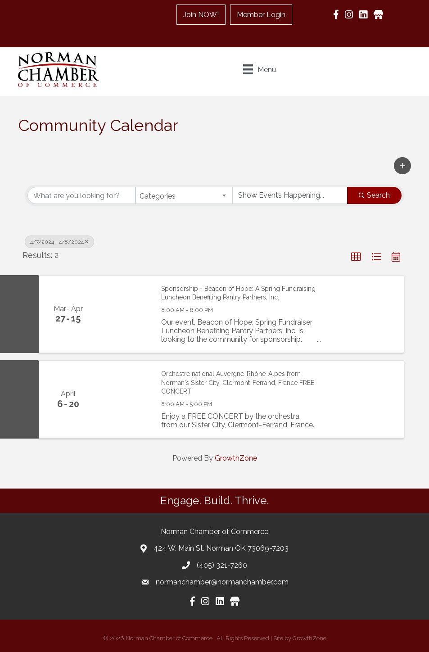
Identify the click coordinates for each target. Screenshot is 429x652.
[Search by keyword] (81, 195)
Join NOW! (201, 14)
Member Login (261, 14)
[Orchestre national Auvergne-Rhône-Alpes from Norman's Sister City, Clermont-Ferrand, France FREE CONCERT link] (124, 399)
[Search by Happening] (290, 195)
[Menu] (259, 69)
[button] (402, 165)
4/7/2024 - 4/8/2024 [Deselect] (59, 242)
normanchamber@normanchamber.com (222, 582)
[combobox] (183, 195)
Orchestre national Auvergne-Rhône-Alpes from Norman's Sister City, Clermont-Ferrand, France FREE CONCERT (237, 382)
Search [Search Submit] (374, 195)
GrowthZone (236, 458)
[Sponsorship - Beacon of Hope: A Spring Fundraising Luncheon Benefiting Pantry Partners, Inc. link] (124, 314)
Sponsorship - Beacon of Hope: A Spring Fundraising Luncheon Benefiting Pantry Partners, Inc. (238, 293)
